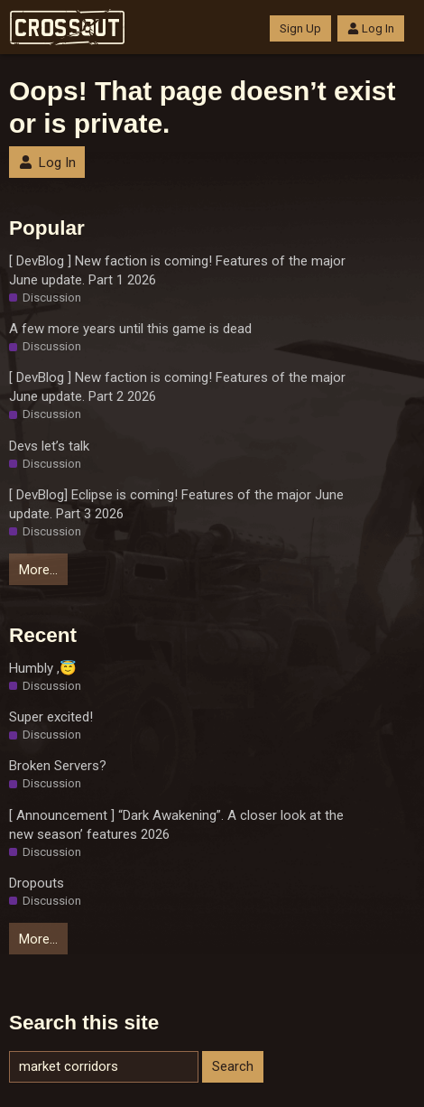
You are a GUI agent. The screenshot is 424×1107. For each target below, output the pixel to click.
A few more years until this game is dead (130, 329)
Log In (370, 28)
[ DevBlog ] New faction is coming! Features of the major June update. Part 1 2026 (177, 270)
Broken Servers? (57, 766)
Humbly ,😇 (43, 668)
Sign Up (300, 28)
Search (232, 1066)
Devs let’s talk (49, 446)
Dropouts (36, 883)
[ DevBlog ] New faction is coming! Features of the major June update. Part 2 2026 (177, 387)
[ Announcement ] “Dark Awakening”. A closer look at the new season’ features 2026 (176, 824)
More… (38, 570)
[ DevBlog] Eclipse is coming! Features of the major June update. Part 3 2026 (176, 504)
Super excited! (51, 717)
